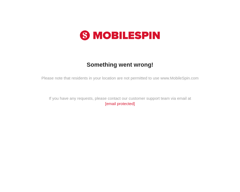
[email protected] (120, 103)
